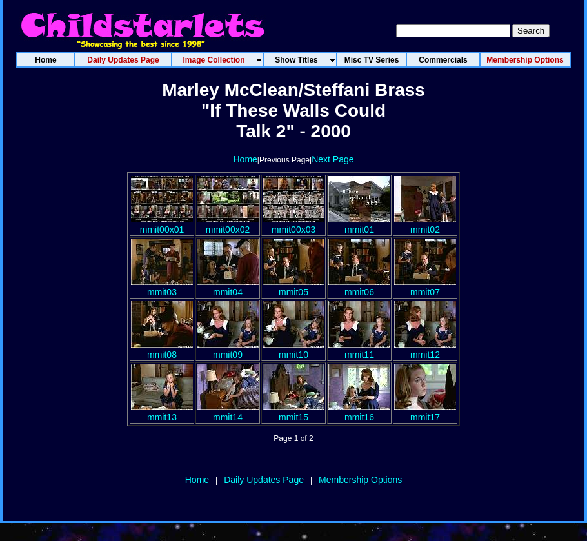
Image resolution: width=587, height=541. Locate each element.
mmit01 (359, 224)
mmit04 (228, 287)
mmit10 (293, 349)
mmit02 (425, 224)
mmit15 (293, 412)
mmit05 (293, 287)
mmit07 (425, 287)
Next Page (332, 159)
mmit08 (162, 349)
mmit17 (425, 412)
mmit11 (359, 349)
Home (245, 159)
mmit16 (359, 412)
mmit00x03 (293, 224)
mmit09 (228, 349)
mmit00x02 (228, 224)
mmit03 (162, 287)
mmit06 (359, 287)
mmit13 (162, 412)
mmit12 (425, 349)
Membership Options (360, 480)
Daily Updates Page (264, 480)
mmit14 (228, 412)
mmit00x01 (162, 224)
